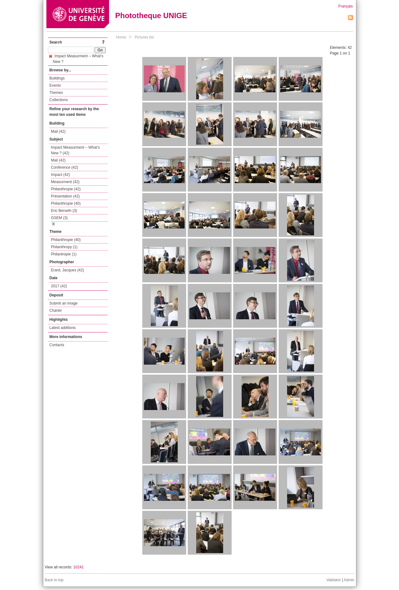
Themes (56, 92)
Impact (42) (60, 174)
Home (121, 37)
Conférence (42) (64, 167)
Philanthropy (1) (64, 247)
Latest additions (63, 328)
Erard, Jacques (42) (67, 270)
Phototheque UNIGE (151, 15)
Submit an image (64, 303)
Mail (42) (58, 131)
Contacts (57, 345)
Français (345, 6)
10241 (78, 567)
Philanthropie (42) (66, 189)
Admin (349, 580)
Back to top (54, 580)
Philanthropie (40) (66, 203)
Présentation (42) (65, 196)
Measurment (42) (65, 182)
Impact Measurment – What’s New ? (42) (75, 150)
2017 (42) (59, 286)
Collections (59, 100)
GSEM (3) (59, 218)
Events (55, 85)
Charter (56, 310)
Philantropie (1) (63, 254)
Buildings (57, 78)
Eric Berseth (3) (64, 210)
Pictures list (144, 37)
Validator (333, 580)
